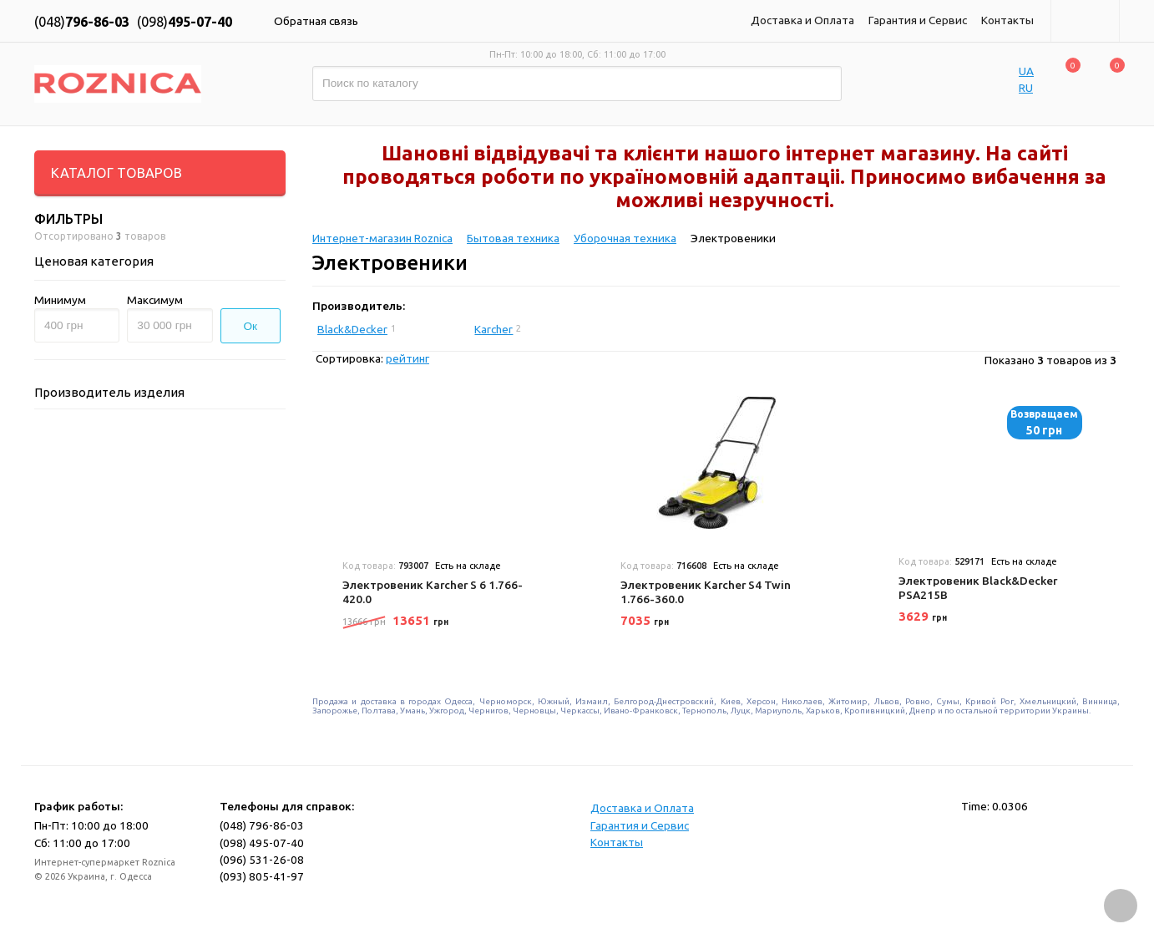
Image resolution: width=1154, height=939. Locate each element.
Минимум (60, 300)
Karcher (493, 329)
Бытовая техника (513, 238)
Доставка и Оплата (802, 20)
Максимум (155, 300)
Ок (251, 326)
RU (1026, 87)
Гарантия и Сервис (917, 20)
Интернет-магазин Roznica (382, 238)
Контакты (1007, 20)
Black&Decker (352, 329)
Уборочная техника (625, 238)
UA (1026, 71)
